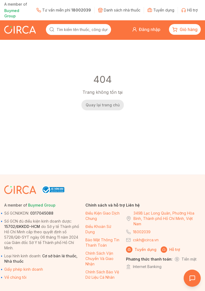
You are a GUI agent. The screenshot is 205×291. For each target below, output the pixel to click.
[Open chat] (192, 278)
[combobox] (82, 29)
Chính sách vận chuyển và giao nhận (99, 258)
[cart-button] (185, 29)
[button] (146, 29)
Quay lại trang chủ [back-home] (103, 105)
